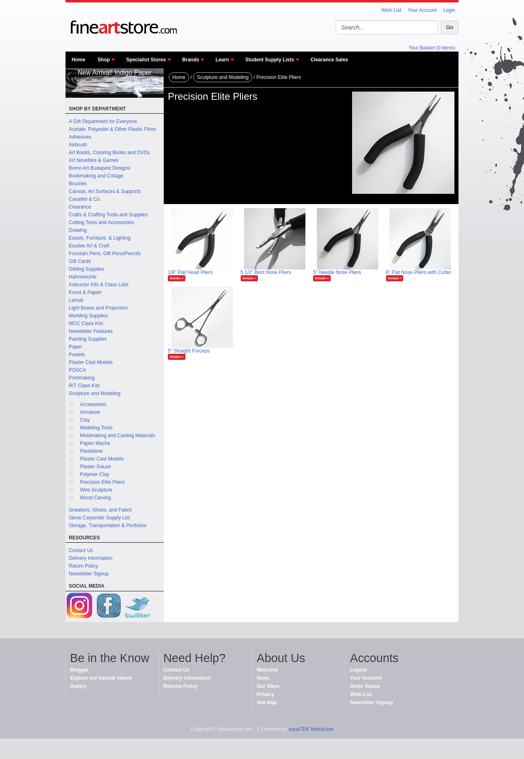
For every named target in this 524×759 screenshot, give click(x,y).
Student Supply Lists (269, 60)
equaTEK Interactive (311, 729)
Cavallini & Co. (85, 199)
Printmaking (82, 378)
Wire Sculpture (96, 490)
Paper (75, 347)
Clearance (80, 207)
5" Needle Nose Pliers (337, 272)
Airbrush (78, 145)
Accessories (93, 404)
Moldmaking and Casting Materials (117, 435)
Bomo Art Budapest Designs (99, 168)
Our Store (268, 686)
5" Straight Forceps (189, 351)
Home (78, 60)
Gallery (78, 686)
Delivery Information (91, 558)
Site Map (267, 702)
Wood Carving (95, 498)
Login (449, 10)
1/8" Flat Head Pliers (190, 272)
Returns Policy (180, 686)
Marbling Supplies (88, 316)
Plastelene (91, 451)
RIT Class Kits (84, 385)
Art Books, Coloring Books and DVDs (109, 152)
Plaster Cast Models (91, 362)
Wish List (392, 10)
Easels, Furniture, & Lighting (100, 238)
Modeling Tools (96, 428)
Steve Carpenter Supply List (99, 518)
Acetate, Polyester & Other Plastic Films (112, 129)
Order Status (365, 686)
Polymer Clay (94, 474)
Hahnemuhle (83, 277)
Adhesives (80, 137)
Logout (358, 670)
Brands (190, 60)
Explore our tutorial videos (101, 678)
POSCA (77, 370)
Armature (90, 412)
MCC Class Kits (86, 323)
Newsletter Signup (88, 574)
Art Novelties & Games (93, 160)
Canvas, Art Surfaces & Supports (104, 191)
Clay (85, 420)
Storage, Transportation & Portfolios (108, 525)
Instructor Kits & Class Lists (99, 284)
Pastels (77, 354)
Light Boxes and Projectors (98, 308)
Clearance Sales (329, 60)
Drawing (78, 230)
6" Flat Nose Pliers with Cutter (419, 272)
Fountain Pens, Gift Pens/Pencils (104, 253)
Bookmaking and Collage (96, 176)
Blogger (79, 670)
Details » (176, 278)
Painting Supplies (88, 339)
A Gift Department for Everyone (103, 121)
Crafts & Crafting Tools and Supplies (108, 215)
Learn (222, 60)
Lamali (76, 300)
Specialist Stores (146, 60)
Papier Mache (95, 443)
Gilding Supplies (86, 269)
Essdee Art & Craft (89, 246)
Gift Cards (80, 261)
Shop (103, 60)
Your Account (422, 10)
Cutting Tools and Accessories (101, 222)
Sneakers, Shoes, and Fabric (100, 510)
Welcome (267, 670)
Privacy (265, 694)
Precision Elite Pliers (102, 482)
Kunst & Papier (85, 292)
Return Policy (83, 566)
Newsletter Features (91, 331)
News (263, 678)
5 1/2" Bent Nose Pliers (266, 272)
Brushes (78, 183)
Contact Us (81, 550)
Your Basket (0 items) (432, 48)
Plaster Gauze (95, 466)
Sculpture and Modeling (94, 393)
